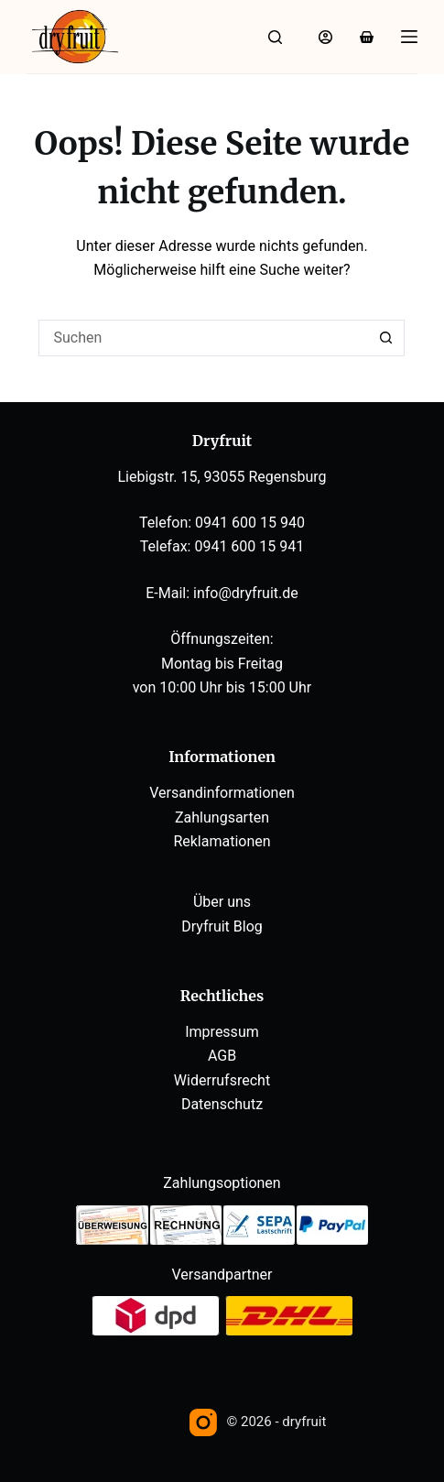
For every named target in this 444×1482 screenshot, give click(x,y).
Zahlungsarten (222, 817)
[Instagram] (203, 1422)
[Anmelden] (325, 37)
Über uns (222, 901)
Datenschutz (222, 1104)
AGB (222, 1055)
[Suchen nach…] (203, 338)
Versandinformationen (222, 792)
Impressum (222, 1032)
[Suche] (275, 37)
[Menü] (409, 36)
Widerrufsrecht (222, 1080)
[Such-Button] (386, 338)
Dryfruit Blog (222, 926)
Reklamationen (221, 841)
